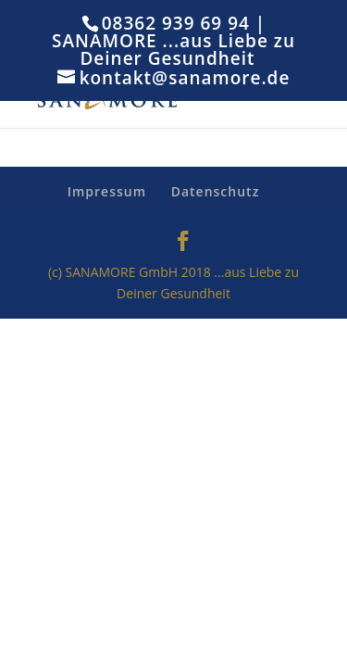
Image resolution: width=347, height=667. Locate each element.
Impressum (107, 191)
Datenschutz (215, 191)
